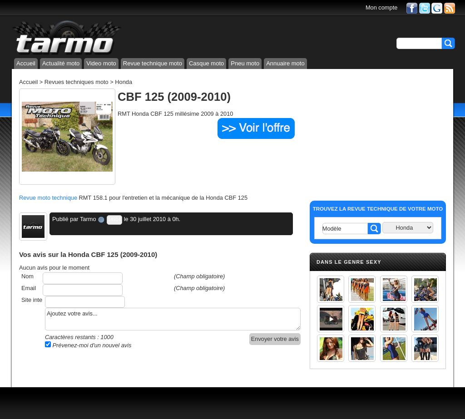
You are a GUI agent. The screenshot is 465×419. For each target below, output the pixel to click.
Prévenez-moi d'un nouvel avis (88, 345)
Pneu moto (245, 63)
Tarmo (88, 219)
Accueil (25, 63)
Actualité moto (60, 63)
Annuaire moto (285, 63)
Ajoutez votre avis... (173, 319)
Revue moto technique (48, 197)
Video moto (101, 63)
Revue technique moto (152, 63)
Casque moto (206, 63)
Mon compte (381, 7)
